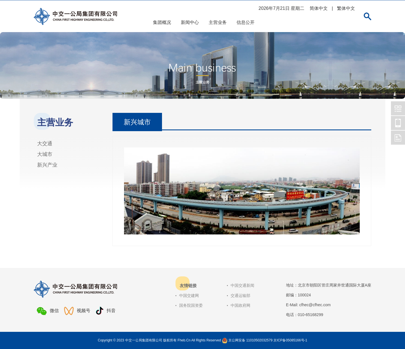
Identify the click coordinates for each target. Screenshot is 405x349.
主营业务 (218, 22)
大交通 (44, 143)
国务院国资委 (191, 305)
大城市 (44, 154)
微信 (48, 311)
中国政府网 (240, 305)
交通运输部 (240, 295)
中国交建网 (189, 295)
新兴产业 (47, 165)
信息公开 (246, 22)
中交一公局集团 (398, 108)
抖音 (105, 311)
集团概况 (162, 22)
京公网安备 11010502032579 (250, 340)
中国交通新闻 (242, 285)
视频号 (77, 311)
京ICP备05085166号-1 (290, 340)
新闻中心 (190, 22)
